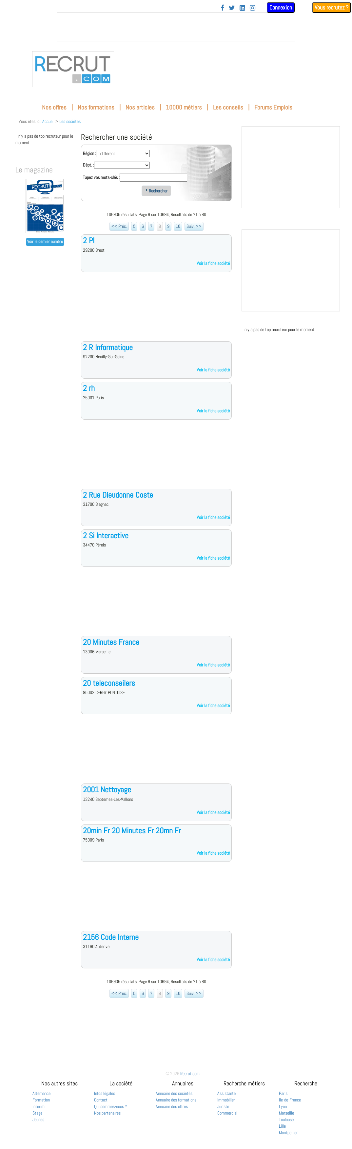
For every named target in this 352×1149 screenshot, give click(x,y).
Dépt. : (88, 165)
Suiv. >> (194, 226)
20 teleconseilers (109, 683)
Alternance (41, 1093)
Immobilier (226, 1100)
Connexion (280, 7)
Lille (282, 1126)
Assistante (226, 1093)
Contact (101, 1100)
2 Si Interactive (105, 535)
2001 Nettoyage (107, 789)
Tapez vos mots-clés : (101, 177)
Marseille (286, 1113)
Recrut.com (190, 1074)
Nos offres (54, 107)
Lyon (283, 1106)
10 (178, 226)
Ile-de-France (290, 1100)
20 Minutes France (111, 642)
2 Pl (88, 240)
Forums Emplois (273, 107)
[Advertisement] (156, 312)
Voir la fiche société (213, 263)
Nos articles (140, 107)
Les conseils (228, 107)
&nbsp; (176, 27)
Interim (38, 1106)
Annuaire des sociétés (174, 1093)
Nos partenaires (107, 1113)
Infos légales (104, 1093)
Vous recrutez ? (331, 7)
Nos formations (96, 107)
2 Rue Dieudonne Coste (118, 495)
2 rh (89, 388)
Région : (89, 153)
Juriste (223, 1106)
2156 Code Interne (111, 937)
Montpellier (288, 1133)
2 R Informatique (108, 347)
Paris (283, 1093)
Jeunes (38, 1119)
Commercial (227, 1113)
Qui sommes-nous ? (110, 1106)
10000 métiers (184, 107)
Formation (41, 1100)
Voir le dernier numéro (45, 241)
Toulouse (286, 1119)
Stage (37, 1113)
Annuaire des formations (176, 1100)
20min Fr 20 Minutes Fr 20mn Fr (132, 830)
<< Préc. (119, 226)
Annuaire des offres (172, 1106)
